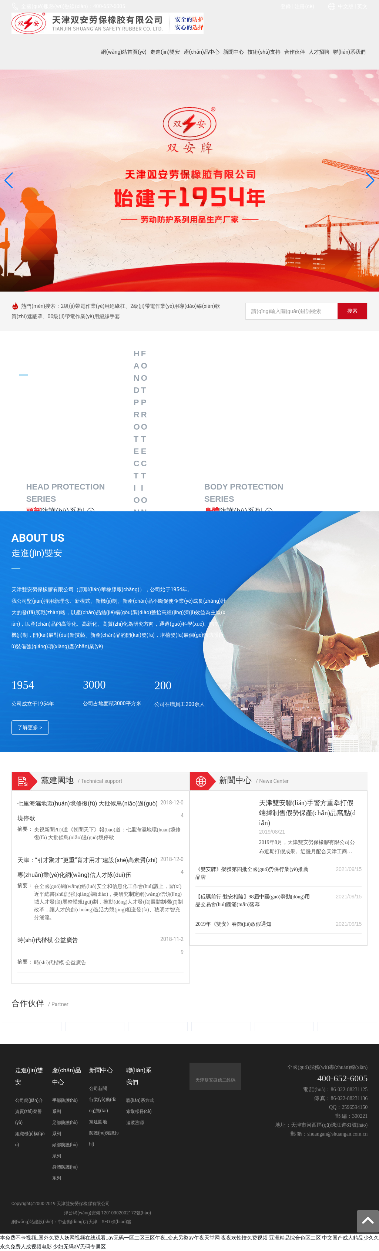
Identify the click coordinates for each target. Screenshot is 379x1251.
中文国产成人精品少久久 (350, 1238)
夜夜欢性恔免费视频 (244, 1238)
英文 (362, 6)
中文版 (345, 6)
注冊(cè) (304, 6)
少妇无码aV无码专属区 (79, 1247)
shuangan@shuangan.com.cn (337, 1134)
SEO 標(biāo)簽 (117, 1221)
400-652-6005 (109, 6)
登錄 (286, 6)
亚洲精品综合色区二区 (295, 1238)
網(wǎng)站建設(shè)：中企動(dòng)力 (49, 1221)
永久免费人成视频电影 (26, 1247)
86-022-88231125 (349, 1089)
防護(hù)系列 (60, 511)
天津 (92, 1221)
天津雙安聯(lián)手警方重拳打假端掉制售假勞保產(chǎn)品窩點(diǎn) (307, 813)
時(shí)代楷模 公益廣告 (47, 940)
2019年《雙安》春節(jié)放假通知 (233, 924)
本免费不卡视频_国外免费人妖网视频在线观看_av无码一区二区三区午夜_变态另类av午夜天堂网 (110, 1238)
